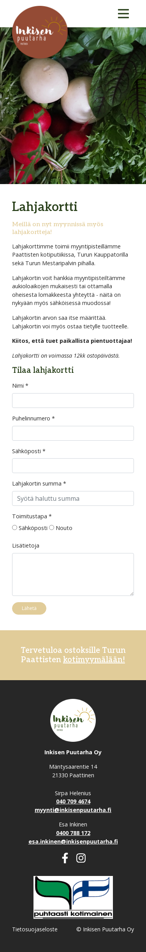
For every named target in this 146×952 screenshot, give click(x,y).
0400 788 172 (73, 833)
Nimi (20, 385)
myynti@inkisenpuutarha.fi (73, 810)
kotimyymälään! (94, 660)
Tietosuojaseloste (35, 929)
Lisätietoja (25, 545)
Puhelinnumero (33, 418)
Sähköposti (29, 451)
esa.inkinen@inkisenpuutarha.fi (73, 841)
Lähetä (29, 608)
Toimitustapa (32, 516)
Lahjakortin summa (39, 483)
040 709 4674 (73, 801)
